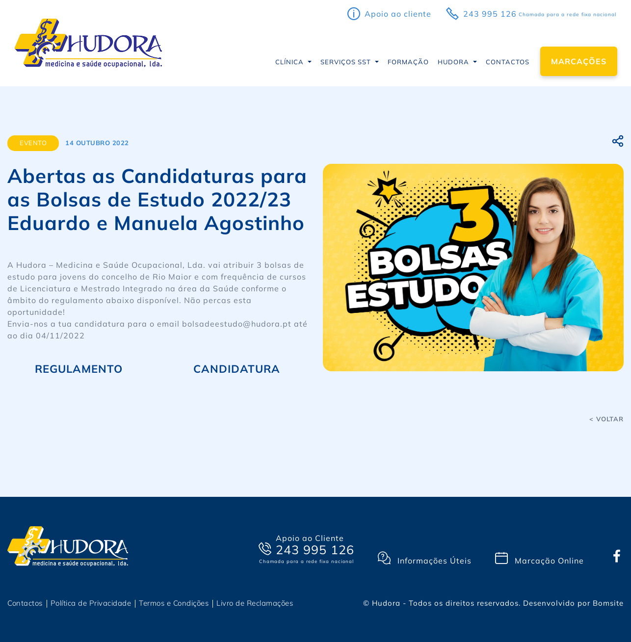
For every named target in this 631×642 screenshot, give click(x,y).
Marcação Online (539, 558)
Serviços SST (346, 62)
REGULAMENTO (79, 369)
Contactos (507, 62)
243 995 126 (490, 14)
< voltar (606, 419)
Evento (33, 143)
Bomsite (608, 603)
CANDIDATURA (236, 369)
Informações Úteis (425, 558)
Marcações (578, 61)
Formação (408, 62)
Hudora (454, 62)
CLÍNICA (290, 62)
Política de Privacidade (91, 603)
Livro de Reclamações (254, 603)
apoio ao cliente (398, 14)
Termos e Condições (174, 603)
